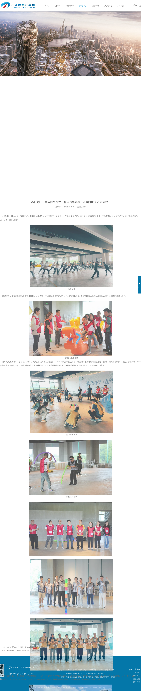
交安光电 (136, 676)
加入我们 (108, 6)
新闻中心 (83, 6)
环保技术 (136, 682)
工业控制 (136, 679)
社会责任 (95, 6)
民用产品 (136, 689)
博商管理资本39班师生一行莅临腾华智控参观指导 (25, 651)
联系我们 (121, 6)
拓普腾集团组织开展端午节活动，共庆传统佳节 (24, 654)
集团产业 (70, 6)
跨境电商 (136, 686)
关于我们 (57, 6)
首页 (47, 6)
